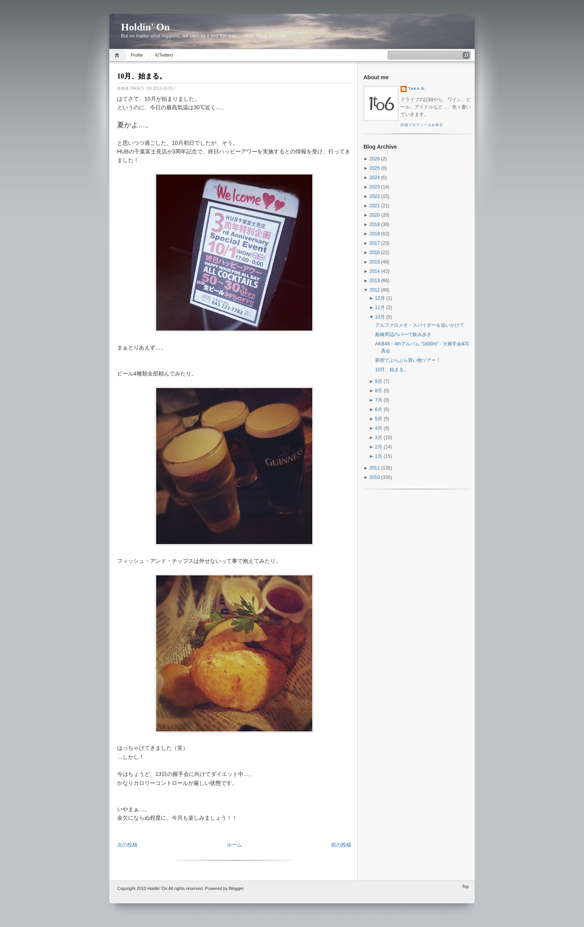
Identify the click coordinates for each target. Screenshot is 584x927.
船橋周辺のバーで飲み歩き (403, 334)
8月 (379, 390)
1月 (379, 456)
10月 (380, 317)
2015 (374, 262)
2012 (374, 290)
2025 (374, 168)
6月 (379, 409)
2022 (374, 196)
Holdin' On (145, 27)
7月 (379, 400)
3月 (379, 437)
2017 (374, 243)
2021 (374, 205)
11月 (380, 307)
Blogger (236, 888)
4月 (379, 428)
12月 (380, 298)
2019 (374, 224)
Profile (137, 55)
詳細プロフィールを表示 (422, 125)
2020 (374, 215)
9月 (379, 381)
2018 (374, 234)
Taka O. (417, 89)
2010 (374, 477)
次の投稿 (127, 845)
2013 (374, 280)
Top (465, 886)
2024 (374, 177)
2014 (374, 271)
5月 (379, 419)
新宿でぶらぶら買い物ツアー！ (408, 360)
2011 (374, 468)
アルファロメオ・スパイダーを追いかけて (419, 325)
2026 (374, 159)
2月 (379, 447)
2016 (374, 252)
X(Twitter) (164, 55)
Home (118, 55)
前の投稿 (341, 845)
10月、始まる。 (141, 76)
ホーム (234, 845)
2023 (374, 187)
